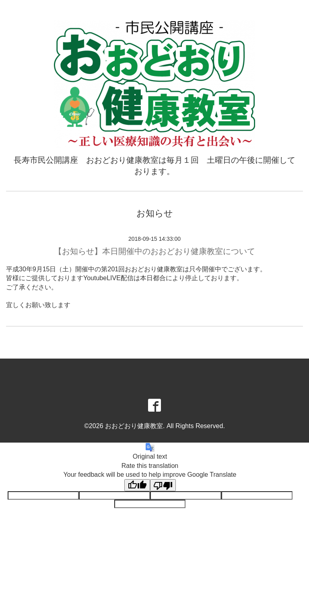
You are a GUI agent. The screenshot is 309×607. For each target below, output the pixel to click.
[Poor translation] (163, 485)
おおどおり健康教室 (134, 425)
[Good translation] (137, 485)
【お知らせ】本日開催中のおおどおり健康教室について (154, 251)
